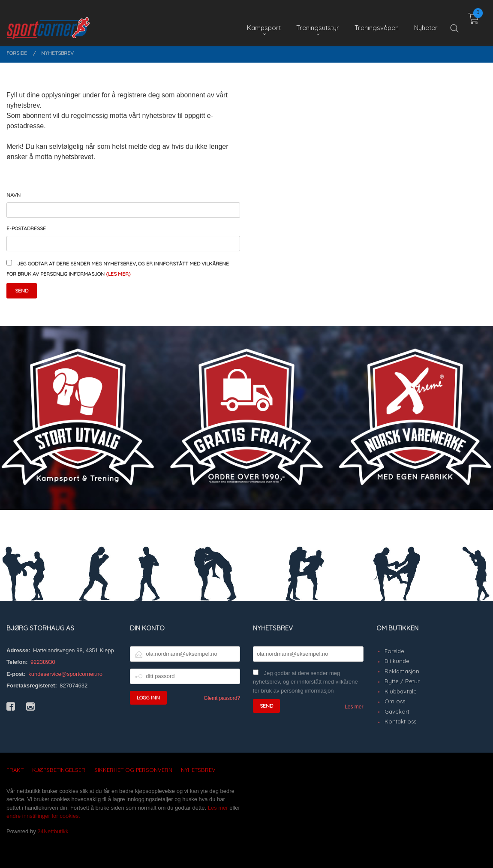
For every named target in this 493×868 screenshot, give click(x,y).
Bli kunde (397, 660)
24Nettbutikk (52, 831)
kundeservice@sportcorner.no (65, 674)
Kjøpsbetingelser (58, 769)
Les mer (354, 707)
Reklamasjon (402, 671)
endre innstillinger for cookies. (43, 816)
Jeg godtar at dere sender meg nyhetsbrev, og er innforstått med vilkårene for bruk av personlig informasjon (305, 682)
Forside (394, 651)
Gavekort (397, 711)
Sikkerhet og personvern (133, 769)
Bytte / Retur (402, 681)
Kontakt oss (400, 721)
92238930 (42, 662)
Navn (13, 195)
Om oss (395, 701)
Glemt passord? (222, 698)
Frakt (15, 769)
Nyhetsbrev (198, 769)
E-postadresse (26, 228)
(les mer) (118, 274)
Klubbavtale (401, 691)
